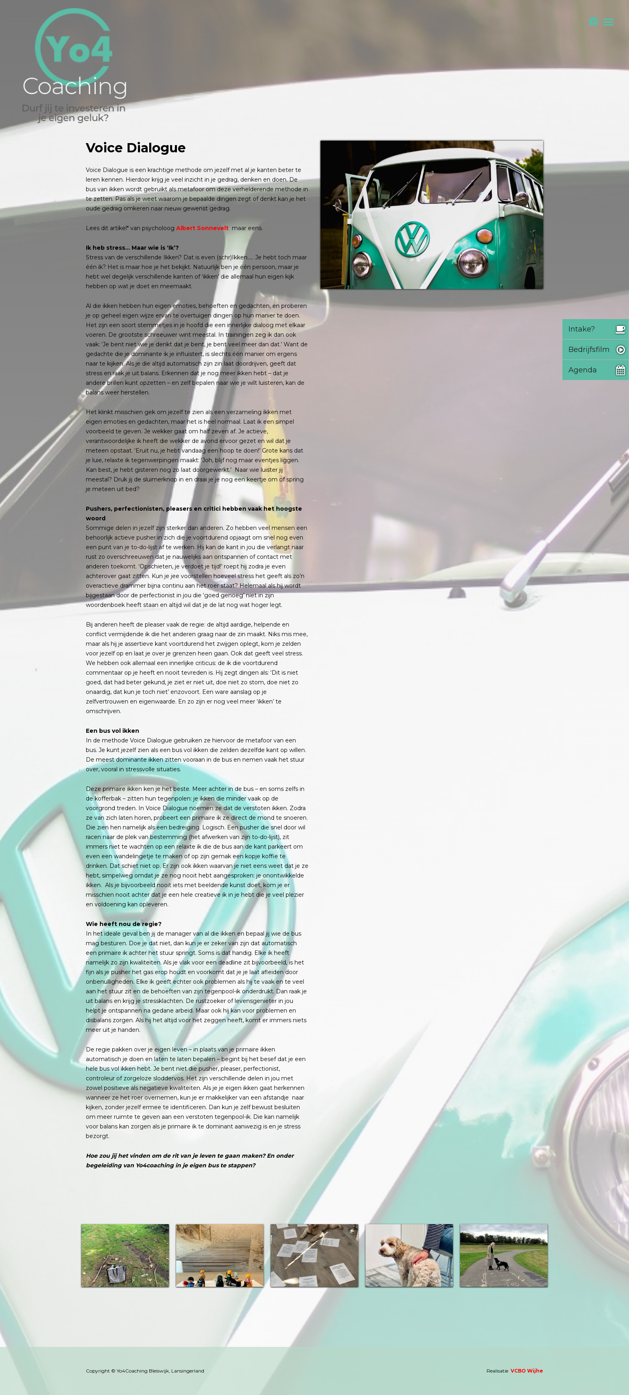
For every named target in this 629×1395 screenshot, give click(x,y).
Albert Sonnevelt (202, 228)
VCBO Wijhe (527, 1371)
